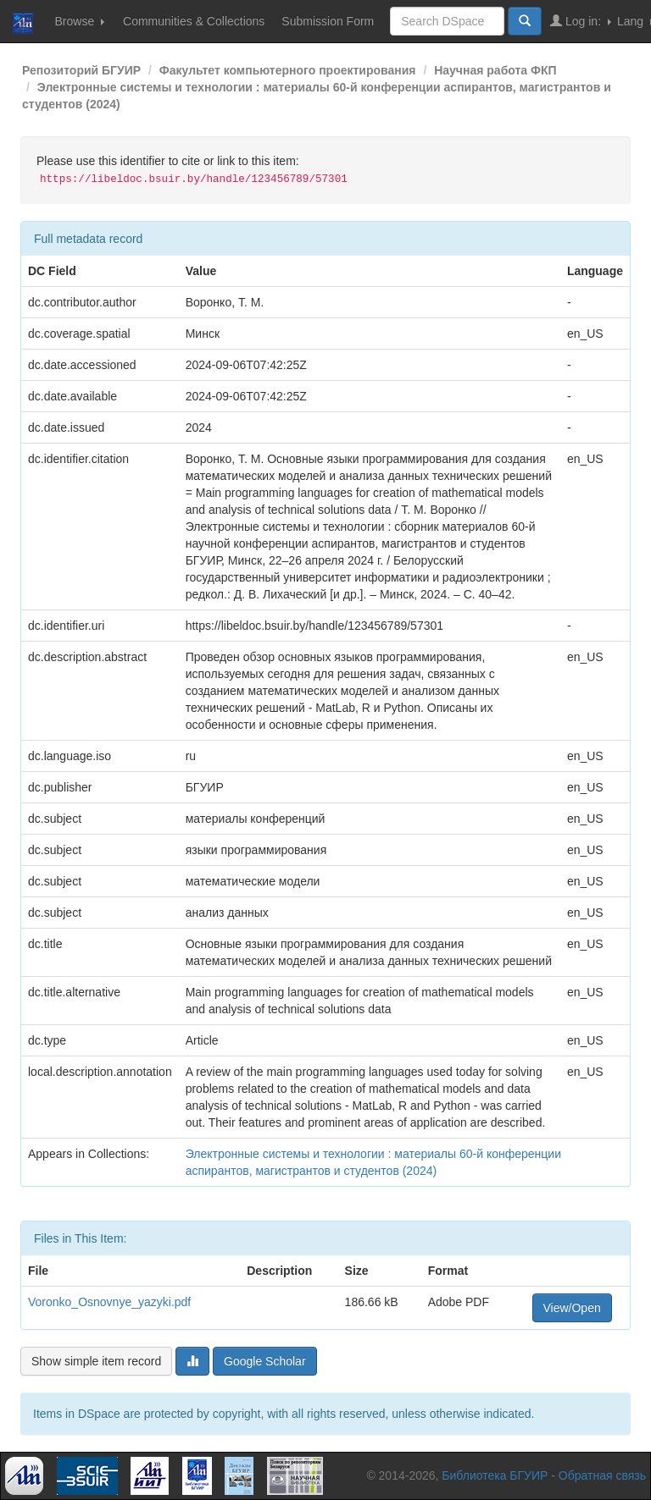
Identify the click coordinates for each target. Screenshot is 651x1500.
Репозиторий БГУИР (81, 70)
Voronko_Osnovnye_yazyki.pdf (109, 1302)
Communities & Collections (193, 21)
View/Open (572, 1308)
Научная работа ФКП (495, 70)
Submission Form (327, 21)
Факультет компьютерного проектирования (287, 70)
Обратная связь (602, 1475)
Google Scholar (265, 1361)
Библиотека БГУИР (495, 1475)
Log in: (580, 21)
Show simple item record (96, 1361)
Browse (79, 21)
